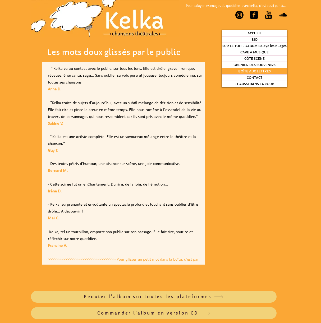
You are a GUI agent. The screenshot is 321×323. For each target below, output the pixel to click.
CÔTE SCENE (254, 59)
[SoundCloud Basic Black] (283, 15)
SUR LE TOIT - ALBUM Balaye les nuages (254, 46)
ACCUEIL (254, 33)
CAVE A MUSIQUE (254, 52)
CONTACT (254, 78)
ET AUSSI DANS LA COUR (254, 84)
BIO (254, 39)
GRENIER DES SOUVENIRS (254, 65)
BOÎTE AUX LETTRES (254, 71)
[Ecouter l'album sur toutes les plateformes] (154, 297)
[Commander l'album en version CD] (154, 313)
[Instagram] (239, 15)
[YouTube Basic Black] (268, 15)
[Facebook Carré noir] (254, 15)
